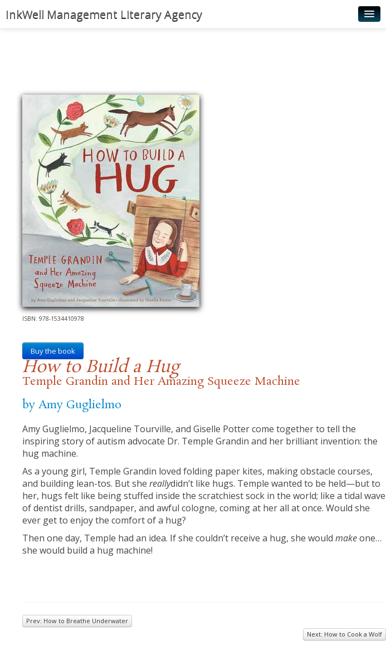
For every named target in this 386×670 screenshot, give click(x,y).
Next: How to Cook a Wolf (344, 634)
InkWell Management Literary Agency (104, 14)
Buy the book (53, 351)
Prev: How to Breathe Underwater (77, 621)
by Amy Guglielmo (71, 405)
